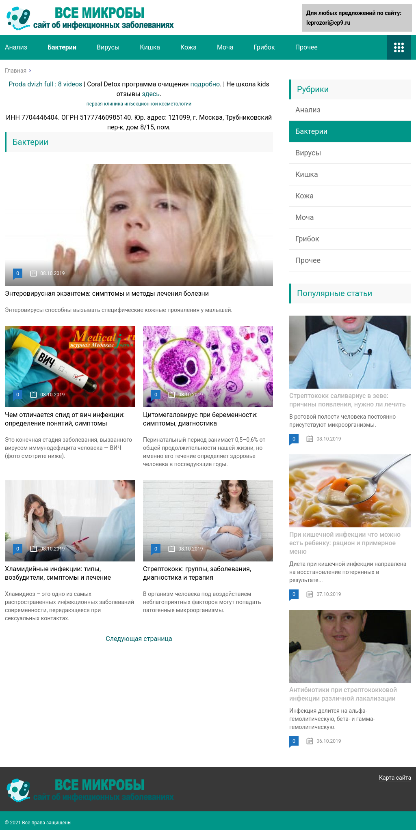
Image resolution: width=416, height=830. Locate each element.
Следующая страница (139, 639)
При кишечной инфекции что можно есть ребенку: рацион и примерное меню (345, 543)
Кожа (188, 47)
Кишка (150, 47)
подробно (205, 84)
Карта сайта (395, 777)
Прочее (306, 47)
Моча (225, 47)
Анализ (16, 47)
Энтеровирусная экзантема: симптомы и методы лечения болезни (107, 293)
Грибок (264, 47)
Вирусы (108, 47)
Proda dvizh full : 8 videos (45, 84)
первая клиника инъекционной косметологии (139, 104)
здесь (151, 94)
